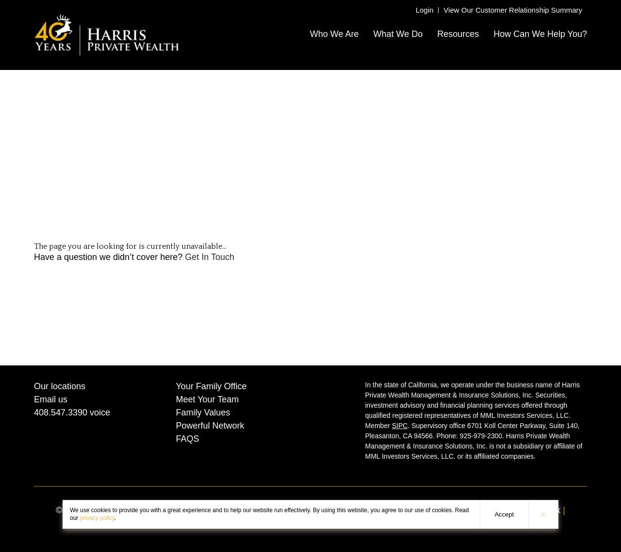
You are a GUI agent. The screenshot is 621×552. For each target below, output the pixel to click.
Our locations (59, 386)
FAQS (187, 439)
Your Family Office (211, 386)
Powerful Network (210, 426)
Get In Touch (209, 257)
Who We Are (334, 34)
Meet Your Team (207, 399)
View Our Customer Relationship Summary (512, 10)
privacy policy (97, 518)
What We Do (398, 34)
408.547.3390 (60, 412)
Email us (50, 399)
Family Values (203, 412)
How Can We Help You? (540, 34)
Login (425, 10)
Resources (458, 34)
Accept (504, 514)
